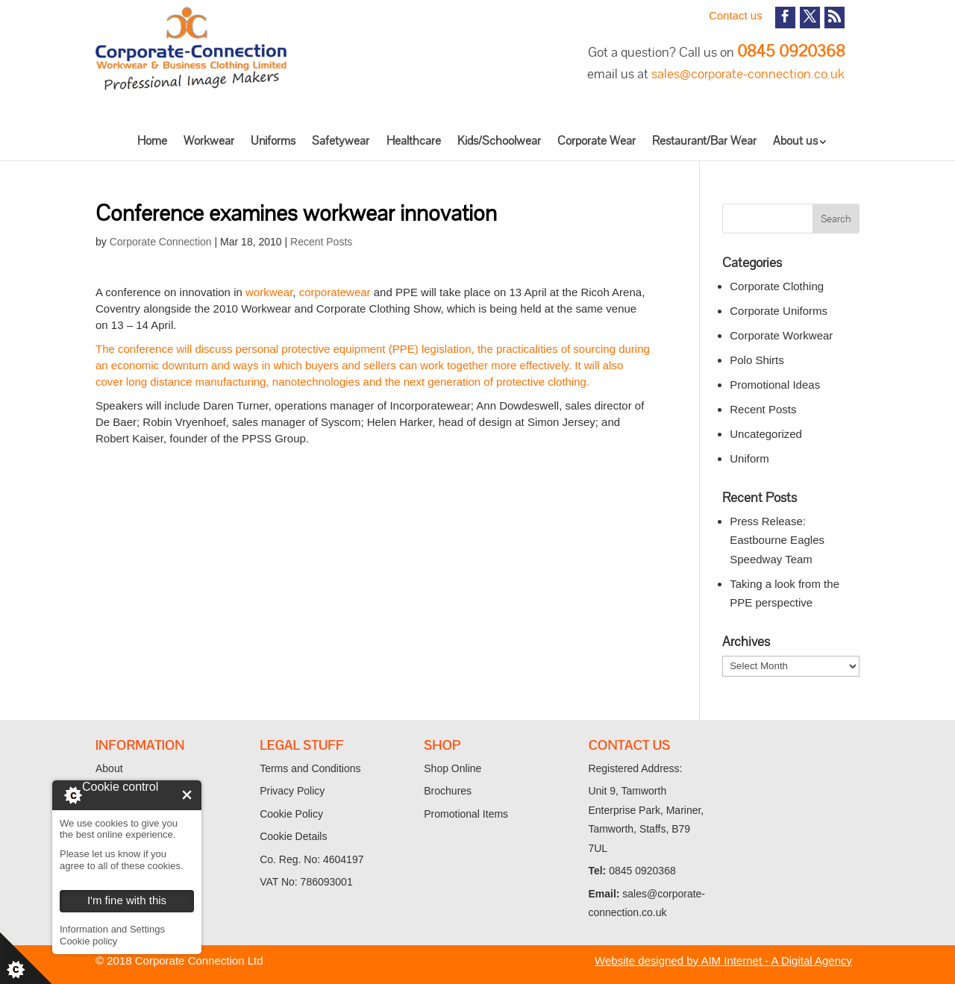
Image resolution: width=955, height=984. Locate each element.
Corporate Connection (161, 242)
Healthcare (413, 140)
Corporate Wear (596, 140)
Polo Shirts (757, 360)
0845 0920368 (791, 51)
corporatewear (335, 292)
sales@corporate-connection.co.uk (748, 73)
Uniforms (273, 140)
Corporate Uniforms (778, 310)
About (109, 768)
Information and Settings (112, 929)
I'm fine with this (187, 795)
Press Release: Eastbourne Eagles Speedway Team (777, 540)
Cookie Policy (291, 814)
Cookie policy (88, 941)
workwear (268, 292)
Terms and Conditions (310, 768)
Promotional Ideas (775, 384)
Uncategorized (766, 433)
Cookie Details (293, 836)
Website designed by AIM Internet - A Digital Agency (723, 960)
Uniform (749, 458)
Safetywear (340, 140)
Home (152, 140)
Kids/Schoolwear (499, 140)
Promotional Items (466, 814)
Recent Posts (321, 242)
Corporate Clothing (777, 286)
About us (795, 140)
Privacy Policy (292, 791)
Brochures (448, 791)
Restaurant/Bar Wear (704, 140)
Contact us (736, 15)
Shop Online (452, 768)
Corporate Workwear (781, 335)
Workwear (209, 140)
